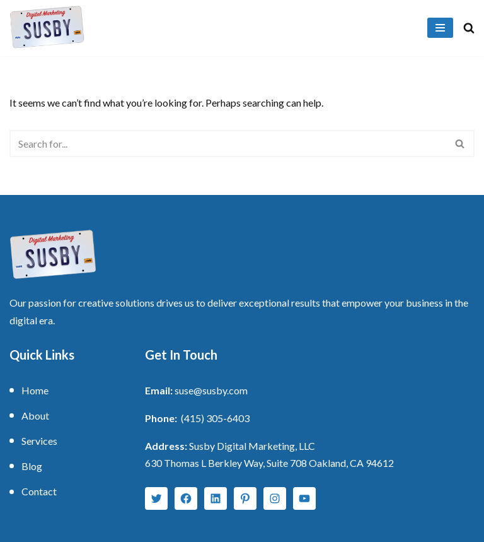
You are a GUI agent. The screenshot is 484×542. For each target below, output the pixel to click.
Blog (31, 466)
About (35, 415)
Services (39, 441)
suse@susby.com (211, 390)
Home (35, 390)
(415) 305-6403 (215, 418)
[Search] (469, 27)
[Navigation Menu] (440, 28)
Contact (39, 491)
